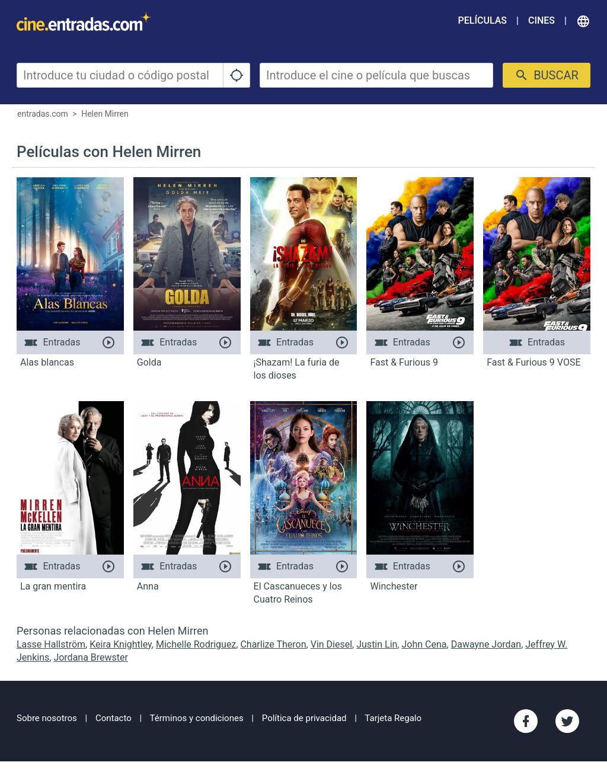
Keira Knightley (121, 644)
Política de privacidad (304, 718)
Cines (541, 20)
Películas (482, 20)
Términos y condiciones (197, 718)
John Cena (424, 644)
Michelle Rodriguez (196, 644)
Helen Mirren (105, 114)
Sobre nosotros (47, 718)
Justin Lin (376, 644)
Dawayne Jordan (486, 644)
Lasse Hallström (51, 644)
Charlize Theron (273, 644)
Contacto (113, 718)
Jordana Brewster (90, 657)
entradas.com (42, 114)
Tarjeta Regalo (393, 718)
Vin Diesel (331, 644)
